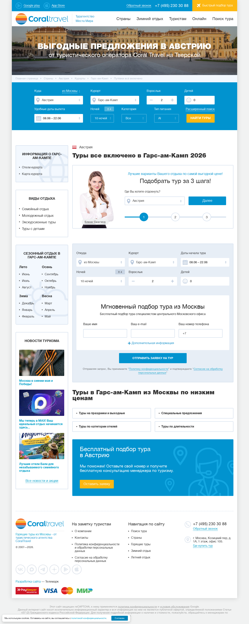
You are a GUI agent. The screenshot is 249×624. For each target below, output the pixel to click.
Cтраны (123, 18)
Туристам (177, 18)
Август (26, 287)
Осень (47, 267)
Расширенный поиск (200, 109)
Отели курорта (32, 167)
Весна (47, 296)
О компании (83, 531)
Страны (136, 537)
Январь (27, 310)
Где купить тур (203, 546)
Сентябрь (51, 274)
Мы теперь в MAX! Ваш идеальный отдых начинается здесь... (41, 424)
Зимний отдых (150, 18)
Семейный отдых (35, 209)
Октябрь (50, 281)
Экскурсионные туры (39, 222)
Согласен (119, 618)
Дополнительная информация (153, 343)
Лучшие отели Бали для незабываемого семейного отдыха (39, 467)
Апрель (50, 310)
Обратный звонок (205, 528)
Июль (25, 281)
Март (48, 303)
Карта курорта (32, 174)
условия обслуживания (174, 606)
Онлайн (199, 18)
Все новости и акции (42, 481)
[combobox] (66, 91)
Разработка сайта (28, 581)
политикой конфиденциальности (88, 618)
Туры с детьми (33, 229)
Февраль (28, 316)
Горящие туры (140, 544)
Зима (23, 296)
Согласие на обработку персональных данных (91, 559)
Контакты (81, 537)
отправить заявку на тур (152, 358)
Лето (23, 267)
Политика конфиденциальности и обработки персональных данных (97, 548)
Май (48, 316)
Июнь (26, 274)
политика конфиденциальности (137, 606)
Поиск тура (222, 18)
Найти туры (200, 118)
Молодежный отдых (38, 216)
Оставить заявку (97, 484)
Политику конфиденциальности (148, 368)
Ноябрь (50, 287)
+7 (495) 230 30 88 (172, 5)
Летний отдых (140, 557)
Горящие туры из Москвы (33, 534)
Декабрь (28, 303)
